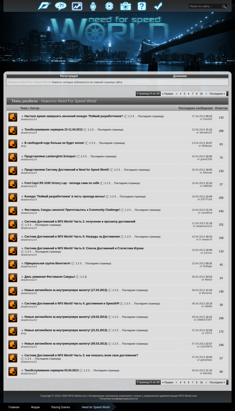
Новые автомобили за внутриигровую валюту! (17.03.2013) (65, 290)
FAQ (142, 10)
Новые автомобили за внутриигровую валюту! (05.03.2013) (65, 343)
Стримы (109, 10)
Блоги (93, 10)
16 (201, 93)
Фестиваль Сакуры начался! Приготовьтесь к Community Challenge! (72, 209)
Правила (158, 10)
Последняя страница (150, 116)
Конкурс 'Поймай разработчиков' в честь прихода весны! (64, 196)
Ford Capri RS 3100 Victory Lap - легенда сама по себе (61, 183)
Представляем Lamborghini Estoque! (49, 156)
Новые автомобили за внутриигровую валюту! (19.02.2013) (65, 317)
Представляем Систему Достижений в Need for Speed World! (66, 169)
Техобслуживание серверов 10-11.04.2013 (53, 129)
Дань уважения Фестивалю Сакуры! (49, 276)
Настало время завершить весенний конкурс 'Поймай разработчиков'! (73, 116)
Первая (167, 93)
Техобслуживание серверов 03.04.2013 (51, 370)
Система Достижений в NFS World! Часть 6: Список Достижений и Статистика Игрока (83, 248)
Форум (61, 10)
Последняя (217, 93)
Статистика (77, 10)
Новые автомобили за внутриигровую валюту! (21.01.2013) (65, 330)
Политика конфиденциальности (119, 398)
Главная (44, 10)
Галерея (125, 10)
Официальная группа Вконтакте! (47, 263)
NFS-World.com (77, 395)
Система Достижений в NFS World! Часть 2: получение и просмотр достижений (79, 221)
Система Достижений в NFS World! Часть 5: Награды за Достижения (72, 236)
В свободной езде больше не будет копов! (54, 143)
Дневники (180, 76)
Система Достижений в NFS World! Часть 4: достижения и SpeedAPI (71, 303)
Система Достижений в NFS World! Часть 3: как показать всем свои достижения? (81, 355)
